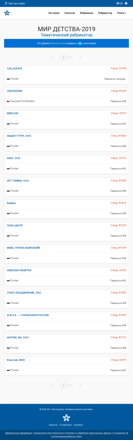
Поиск (121, 13)
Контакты (78, 425)
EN (120, 3)
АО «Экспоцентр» (55, 409)
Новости (53, 425)
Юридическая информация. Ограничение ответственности (34, 433)
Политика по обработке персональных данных (88, 433)
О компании (66, 425)
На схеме (53, 13)
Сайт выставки (15, 3)
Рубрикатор (105, 13)
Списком (69, 13)
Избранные (86, 13)
